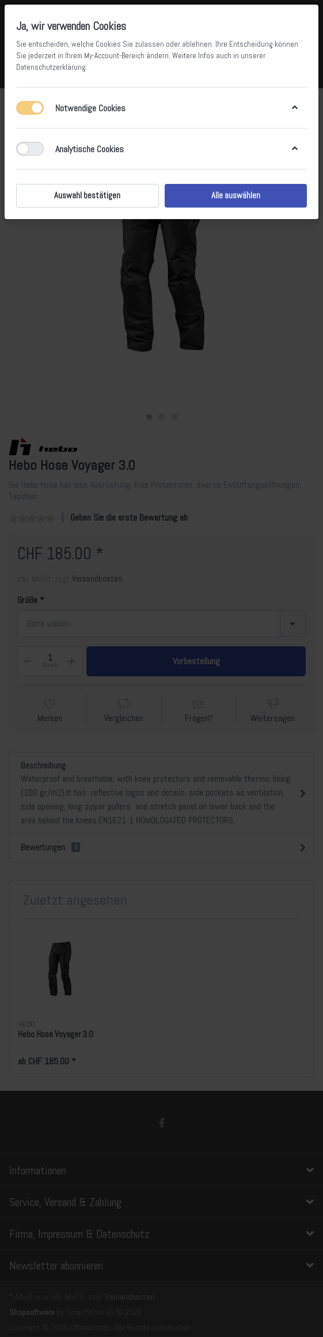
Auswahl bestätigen (87, 195)
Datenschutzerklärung (51, 67)
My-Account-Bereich (114, 56)
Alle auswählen (235, 195)
